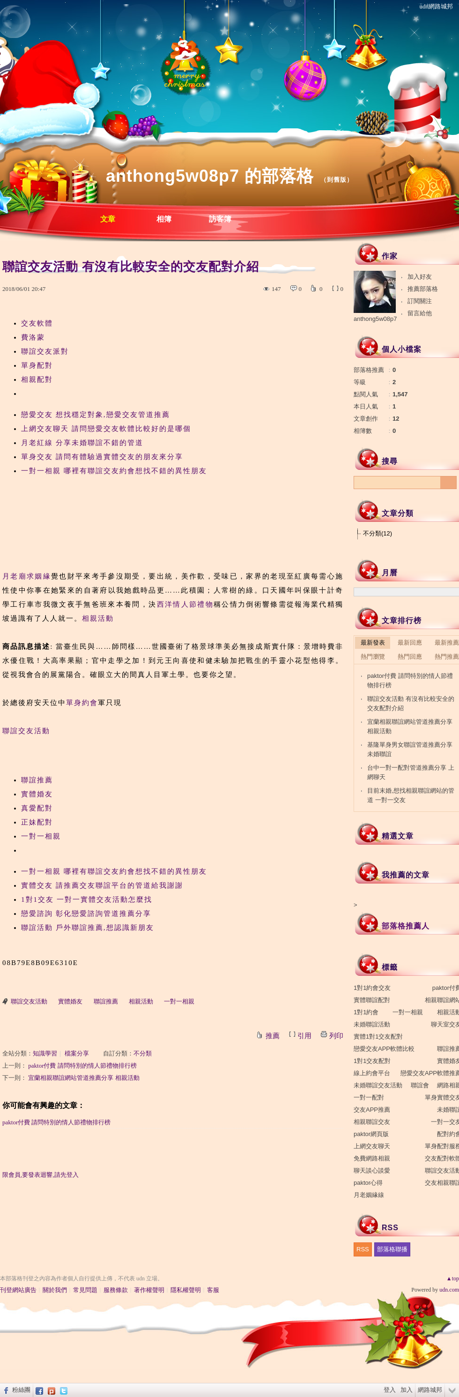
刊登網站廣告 (18, 1289)
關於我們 (55, 1289)
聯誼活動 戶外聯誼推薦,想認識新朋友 (87, 927)
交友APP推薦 (372, 1109)
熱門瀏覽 (373, 656)
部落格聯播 (392, 1249)
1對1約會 (366, 1012)
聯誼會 (420, 1085)
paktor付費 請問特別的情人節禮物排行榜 (82, 1065)
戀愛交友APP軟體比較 (384, 1048)
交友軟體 (37, 323)
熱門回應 (410, 656)
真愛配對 (37, 808)
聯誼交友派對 (45, 351)
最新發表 (373, 642)
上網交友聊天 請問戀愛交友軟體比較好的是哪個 (106, 428)
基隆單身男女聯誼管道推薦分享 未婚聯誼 (409, 749)
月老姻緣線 (369, 1194)
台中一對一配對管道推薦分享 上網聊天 (410, 772)
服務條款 (116, 1289)
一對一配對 (369, 1097)
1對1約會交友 (372, 987)
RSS (362, 1249)
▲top (452, 1278)
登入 (390, 1389)
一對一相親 (41, 836)
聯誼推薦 (37, 780)
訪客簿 (220, 219)
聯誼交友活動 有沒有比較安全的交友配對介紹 (410, 703)
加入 (406, 1389)
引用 (304, 1036)
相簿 (163, 219)
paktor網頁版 (371, 1133)
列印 (336, 1036)
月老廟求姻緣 (26, 576)
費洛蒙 (33, 337)
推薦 (273, 1036)
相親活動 (98, 618)
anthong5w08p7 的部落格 (210, 176)
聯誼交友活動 (26, 731)
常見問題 (85, 1289)
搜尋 (448, 482)
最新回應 (410, 642)
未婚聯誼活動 (372, 1024)
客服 (213, 1289)
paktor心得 (368, 1182)
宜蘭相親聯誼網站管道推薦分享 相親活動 (83, 1077)
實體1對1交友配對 (378, 1036)
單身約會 (82, 702)
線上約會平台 (372, 1073)
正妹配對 (37, 822)
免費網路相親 (372, 1158)
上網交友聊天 (372, 1146)
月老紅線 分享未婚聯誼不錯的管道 (82, 442)
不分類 (142, 1053)
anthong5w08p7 (375, 318)
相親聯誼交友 (372, 1121)
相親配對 (37, 379)
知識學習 (45, 1053)
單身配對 (37, 365)
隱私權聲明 (185, 1289)
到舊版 (337, 179)
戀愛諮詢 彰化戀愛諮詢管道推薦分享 (86, 913)
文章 (107, 219)
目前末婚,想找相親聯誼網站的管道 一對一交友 (410, 795)
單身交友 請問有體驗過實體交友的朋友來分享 (102, 457)
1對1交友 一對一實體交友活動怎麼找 (86, 899)
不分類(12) (377, 533)
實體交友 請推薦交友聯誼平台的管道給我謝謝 (102, 885)
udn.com (449, 1289)
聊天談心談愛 (372, 1170)
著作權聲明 (149, 1289)
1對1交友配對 (372, 1060)
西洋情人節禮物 (185, 604)
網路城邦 (430, 1389)
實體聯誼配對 (372, 999)
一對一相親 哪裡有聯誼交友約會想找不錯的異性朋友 (114, 471)
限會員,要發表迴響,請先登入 (40, 1174)
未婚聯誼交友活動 (378, 1085)
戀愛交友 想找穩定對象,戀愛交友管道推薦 (95, 414)
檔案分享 (77, 1053)
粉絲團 (21, 1389)
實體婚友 (37, 794)
